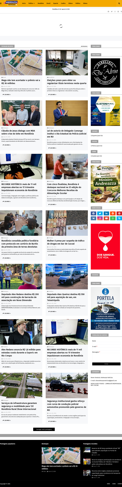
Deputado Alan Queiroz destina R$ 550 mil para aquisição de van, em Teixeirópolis (66, 297)
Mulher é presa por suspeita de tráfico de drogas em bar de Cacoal (65, 242)
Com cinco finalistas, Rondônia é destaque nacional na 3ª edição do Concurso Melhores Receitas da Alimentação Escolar (64, 189)
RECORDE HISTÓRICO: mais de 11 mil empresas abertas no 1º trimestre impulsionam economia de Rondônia (19, 187)
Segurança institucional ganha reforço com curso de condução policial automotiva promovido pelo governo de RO (66, 405)
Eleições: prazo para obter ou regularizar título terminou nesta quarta (66, 82)
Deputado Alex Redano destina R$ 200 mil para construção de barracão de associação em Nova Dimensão (20, 297)
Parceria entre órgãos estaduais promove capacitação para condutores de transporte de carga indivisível (106, 473)
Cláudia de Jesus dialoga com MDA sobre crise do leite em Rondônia (18, 132)
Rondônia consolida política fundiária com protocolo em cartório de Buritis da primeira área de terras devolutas (19, 243)
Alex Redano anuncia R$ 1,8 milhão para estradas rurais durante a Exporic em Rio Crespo (21, 352)
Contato (120, 483)
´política (50, 291)
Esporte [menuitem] (55, 3)
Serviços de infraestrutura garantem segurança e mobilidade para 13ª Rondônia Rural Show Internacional (19, 406)
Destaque (5, 128)
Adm (44, 471)
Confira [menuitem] (63, 3)
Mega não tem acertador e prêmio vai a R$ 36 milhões (20, 82)
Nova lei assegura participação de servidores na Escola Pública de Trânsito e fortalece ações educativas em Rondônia (106, 462)
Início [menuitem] (24, 3)
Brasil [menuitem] (48, 3)
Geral (4, 77)
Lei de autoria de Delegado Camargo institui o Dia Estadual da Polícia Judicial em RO (66, 133)
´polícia (50, 238)
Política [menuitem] (30, 3)
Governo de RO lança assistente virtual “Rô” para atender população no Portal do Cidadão (106, 450)
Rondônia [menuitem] (41, 3)
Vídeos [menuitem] (70, 3)
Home (108, 483)
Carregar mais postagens (44, 429)
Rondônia (51, 77)
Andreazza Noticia (15, 484)
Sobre (114, 483)
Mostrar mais (84, 46)
